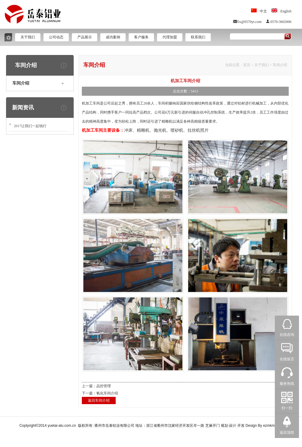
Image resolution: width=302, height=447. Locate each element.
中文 (263, 11)
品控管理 (103, 386)
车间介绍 (280, 65)
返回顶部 (287, 432)
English (285, 11)
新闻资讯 (23, 108)
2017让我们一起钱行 (30, 126)
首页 (246, 65)
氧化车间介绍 (107, 393)
